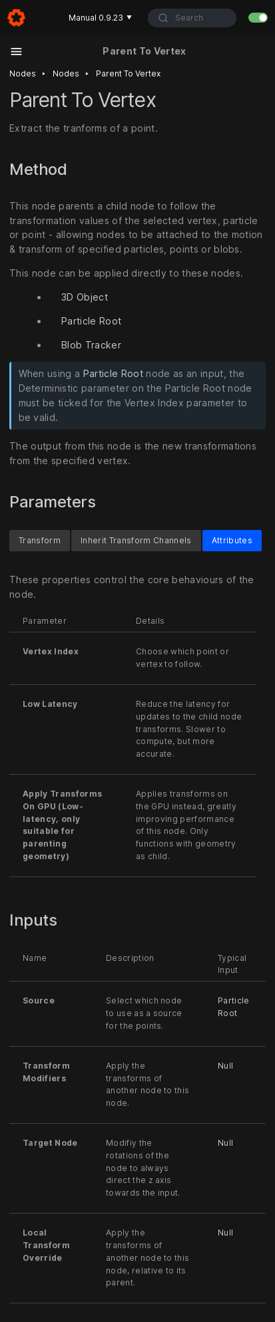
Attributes (232, 540)
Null (225, 1066)
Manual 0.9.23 (100, 18)
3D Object (84, 297)
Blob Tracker (91, 344)
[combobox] (192, 18)
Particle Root (91, 321)
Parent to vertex (128, 73)
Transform (40, 540)
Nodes (22, 73)
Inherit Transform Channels (136, 540)
